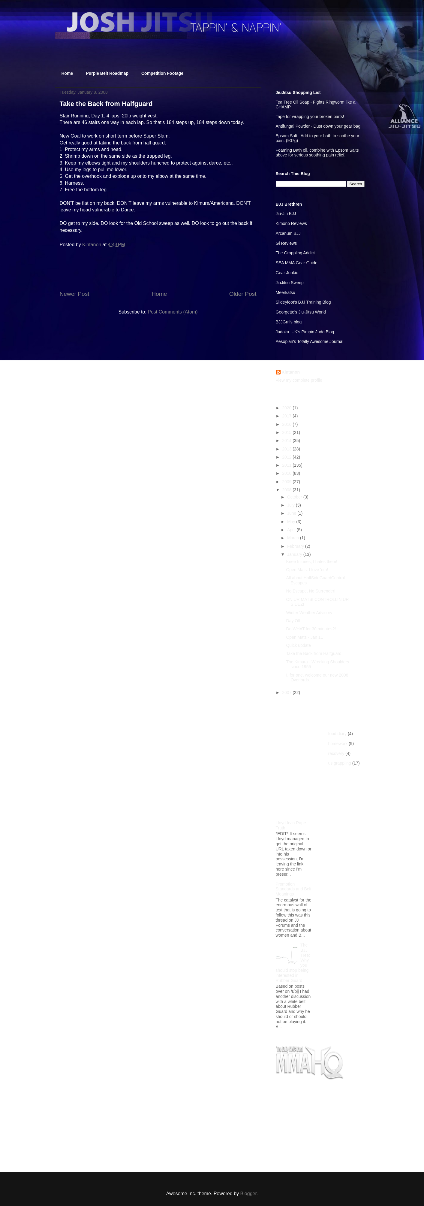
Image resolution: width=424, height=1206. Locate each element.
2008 (287, 489)
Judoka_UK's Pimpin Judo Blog (305, 331)
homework (338, 743)
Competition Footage (162, 73)
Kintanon (291, 372)
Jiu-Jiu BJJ (286, 213)
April (292, 529)
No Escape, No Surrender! (310, 591)
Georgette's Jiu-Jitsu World (301, 312)
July (291, 505)
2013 (287, 449)
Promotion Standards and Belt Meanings (293, 889)
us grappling (339, 763)
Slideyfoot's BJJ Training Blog (303, 302)
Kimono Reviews (291, 223)
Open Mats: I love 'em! (307, 569)
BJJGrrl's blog (289, 322)
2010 (287, 473)
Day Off (293, 620)
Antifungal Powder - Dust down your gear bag (318, 126)
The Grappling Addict (295, 252)
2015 (287, 432)
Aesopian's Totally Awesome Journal (310, 341)
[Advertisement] (158, 265)
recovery (336, 753)
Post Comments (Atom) (172, 311)
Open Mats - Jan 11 (304, 637)
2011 (287, 465)
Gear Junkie (287, 272)
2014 (287, 440)
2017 (287, 416)
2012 (287, 457)
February (296, 546)
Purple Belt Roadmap (107, 73)
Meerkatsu (285, 292)
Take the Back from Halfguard (313, 653)
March (293, 537)
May (291, 521)
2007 (287, 692)
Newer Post (74, 294)
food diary (337, 733)
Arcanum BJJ (288, 233)
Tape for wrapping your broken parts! (310, 116)
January (295, 554)
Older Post (243, 294)
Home (67, 73)
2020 (287, 407)
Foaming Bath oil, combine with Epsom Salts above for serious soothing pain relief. (317, 152)
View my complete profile (299, 380)
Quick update (298, 645)
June (292, 513)
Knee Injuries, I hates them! (311, 561)
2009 (287, 481)
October (295, 497)
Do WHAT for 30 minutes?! (311, 628)
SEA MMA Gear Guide (296, 262)
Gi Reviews (286, 243)
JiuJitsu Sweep (290, 282)
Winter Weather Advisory (309, 612)
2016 (287, 424)
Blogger (248, 1193)
